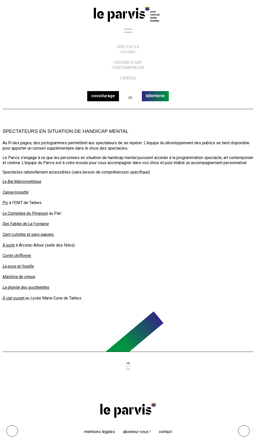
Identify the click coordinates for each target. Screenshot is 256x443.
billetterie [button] (155, 95)
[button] (128, 32)
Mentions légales (99, 431)
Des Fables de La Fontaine (26, 223)
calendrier (130, 96)
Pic (5, 202)
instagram (128, 388)
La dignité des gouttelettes (26, 287)
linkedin (139, 388)
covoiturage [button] (103, 95)
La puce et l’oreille (18, 266)
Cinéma (128, 78)
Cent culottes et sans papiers (29, 234)
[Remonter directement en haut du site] (244, 431)
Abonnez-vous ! (137, 431)
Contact (165, 431)
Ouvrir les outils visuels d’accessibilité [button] (12, 431)
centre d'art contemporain (128, 65)
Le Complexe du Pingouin (25, 213)
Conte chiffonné (17, 255)
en (128, 369)
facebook (117, 388)
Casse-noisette (15, 192)
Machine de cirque (19, 276)
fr (128, 363)
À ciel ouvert (14, 298)
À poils (9, 245)
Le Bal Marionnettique (22, 181)
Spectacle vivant (128, 49)
